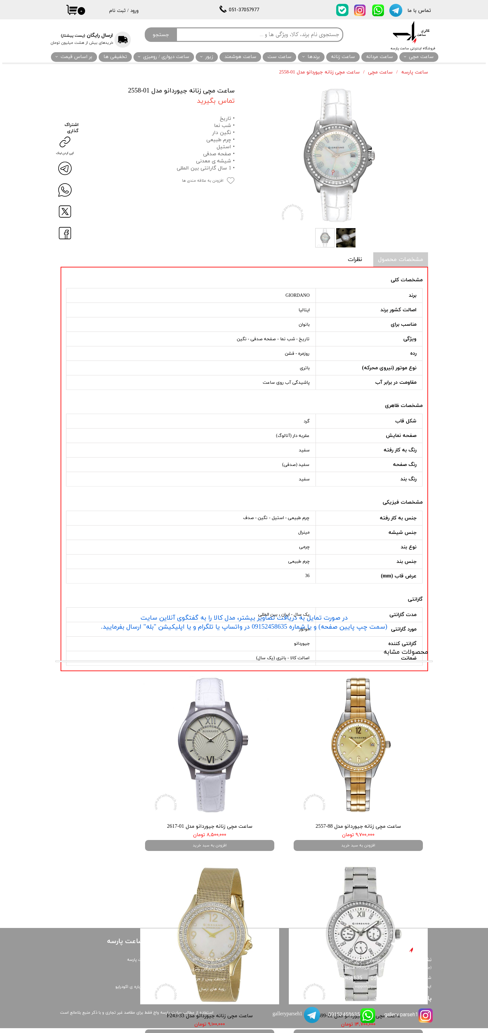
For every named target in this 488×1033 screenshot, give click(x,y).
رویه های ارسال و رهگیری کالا (200, 994)
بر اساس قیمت (76, 56)
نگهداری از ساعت (254, 985)
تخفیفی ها (115, 56)
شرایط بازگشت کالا (209, 964)
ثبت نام (117, 10)
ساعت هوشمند (240, 56)
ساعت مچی (421, 56)
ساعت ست (279, 56)
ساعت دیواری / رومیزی (166, 56)
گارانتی (263, 964)
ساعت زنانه (343, 56)
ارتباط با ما (151, 983)
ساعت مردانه (379, 56)
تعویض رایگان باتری (208, 974)
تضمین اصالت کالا (253, 995)
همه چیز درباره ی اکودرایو (137, 992)
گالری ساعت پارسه (143, 965)
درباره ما (153, 974)
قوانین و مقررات (255, 975)
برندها (313, 56)
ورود (134, 10)
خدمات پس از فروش (207, 984)
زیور (209, 56)
